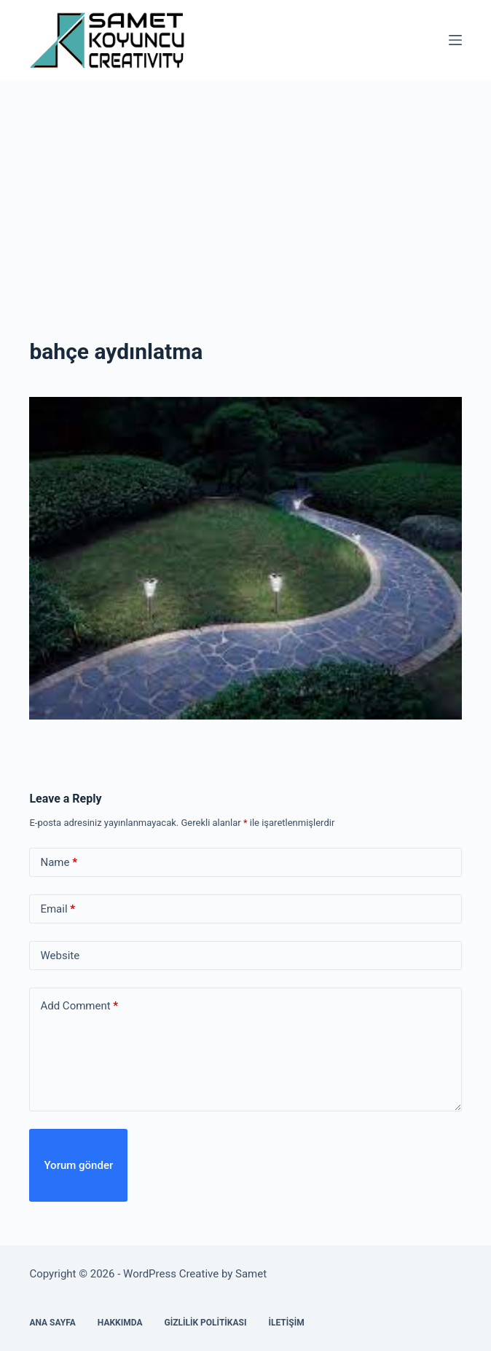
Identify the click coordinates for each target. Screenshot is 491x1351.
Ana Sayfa (52, 1322)
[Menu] (455, 40)
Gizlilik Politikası (205, 1322)
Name (58, 863)
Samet (252, 1273)
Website (59, 955)
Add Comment (79, 1006)
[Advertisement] (245, 189)
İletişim (286, 1322)
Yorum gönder (78, 1165)
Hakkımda (120, 1322)
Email (57, 909)
